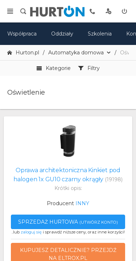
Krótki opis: (68, 188)
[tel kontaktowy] (92, 11)
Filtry (89, 68)
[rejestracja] (108, 11)
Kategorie (53, 68)
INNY (82, 203)
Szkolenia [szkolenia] (100, 33)
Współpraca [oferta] (22, 33)
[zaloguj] (124, 11)
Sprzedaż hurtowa (68, 222)
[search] (23, 11)
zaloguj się (31, 232)
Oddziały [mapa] (62, 33)
